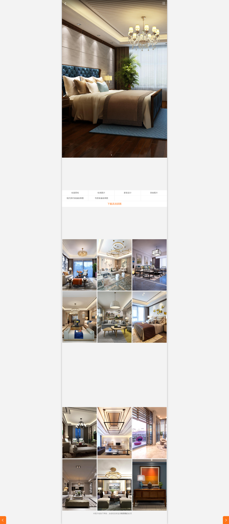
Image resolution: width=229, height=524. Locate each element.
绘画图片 (101, 193)
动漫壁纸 (75, 193)
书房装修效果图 (101, 198)
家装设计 (163, 3)
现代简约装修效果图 (75, 198)
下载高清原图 (114, 204)
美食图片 (154, 193)
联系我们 (124, 513)
